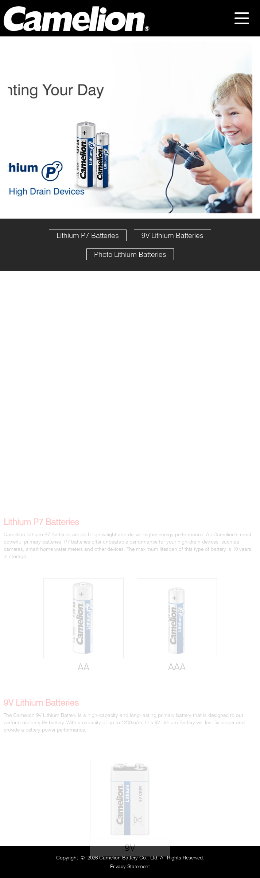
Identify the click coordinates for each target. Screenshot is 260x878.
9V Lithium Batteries (172, 235)
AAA (177, 674)
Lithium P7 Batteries (88, 235)
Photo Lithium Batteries (130, 254)
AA (83, 674)
